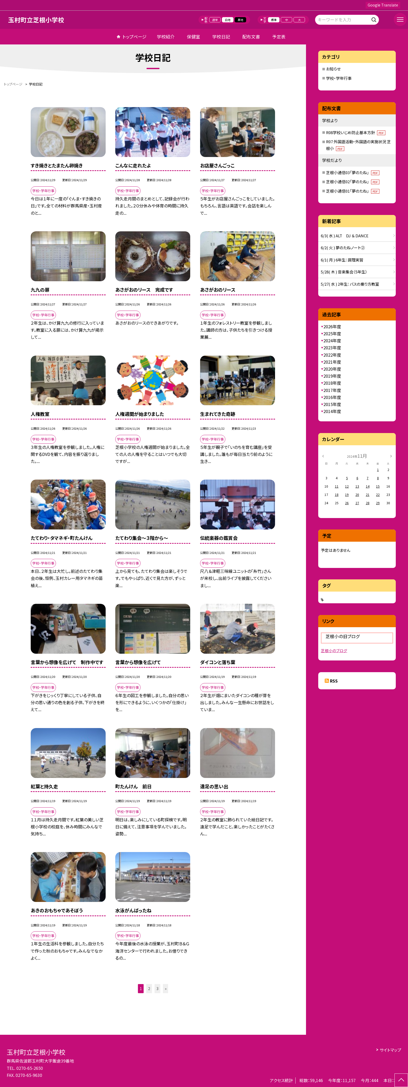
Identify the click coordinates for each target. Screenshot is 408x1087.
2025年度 (332, 333)
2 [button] (149, 988)
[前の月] (323, 455)
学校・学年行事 (339, 78)
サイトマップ (390, 1050)
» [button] (166, 988)
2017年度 (332, 390)
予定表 (278, 36)
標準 (274, 20)
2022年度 (332, 355)
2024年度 (332, 340)
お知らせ (333, 68)
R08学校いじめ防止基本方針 (355, 132)
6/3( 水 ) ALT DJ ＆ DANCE (344, 235)
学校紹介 (166, 36)
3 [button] (157, 988)
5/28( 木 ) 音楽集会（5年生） (344, 271)
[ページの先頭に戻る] (401, 1080)
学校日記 (221, 36)
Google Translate (383, 5)
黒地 (240, 20)
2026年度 (332, 326)
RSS (334, 681)
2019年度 (332, 376)
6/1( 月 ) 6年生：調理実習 (342, 260)
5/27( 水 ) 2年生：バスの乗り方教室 (350, 284)
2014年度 (332, 411)
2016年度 (332, 397)
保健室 (193, 36)
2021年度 (332, 362)
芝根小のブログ (334, 650)
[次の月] (391, 455)
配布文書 (251, 36)
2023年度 (332, 347)
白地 (228, 20)
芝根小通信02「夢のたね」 (352, 181)
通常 (215, 20)
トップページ (134, 36)
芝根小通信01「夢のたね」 (352, 191)
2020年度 (332, 369)
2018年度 (332, 383)
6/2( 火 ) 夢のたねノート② (343, 247)
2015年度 (332, 404)
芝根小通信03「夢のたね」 (352, 172)
